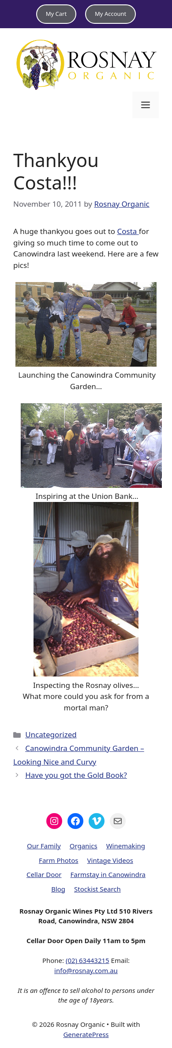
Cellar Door (44, 874)
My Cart (56, 14)
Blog (58, 888)
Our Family (44, 845)
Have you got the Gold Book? (76, 775)
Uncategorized (51, 734)
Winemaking (125, 845)
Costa (127, 231)
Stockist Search (97, 888)
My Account (110, 14)
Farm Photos (58, 860)
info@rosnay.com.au (86, 970)
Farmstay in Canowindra (108, 874)
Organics (83, 845)
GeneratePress (85, 1034)
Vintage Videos (110, 860)
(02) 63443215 (87, 960)
